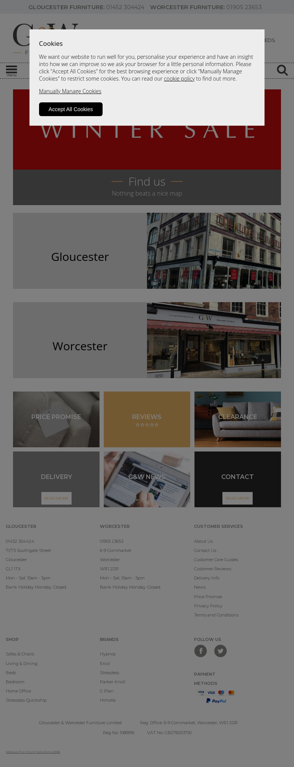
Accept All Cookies (71, 109)
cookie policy (179, 78)
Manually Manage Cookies (70, 91)
